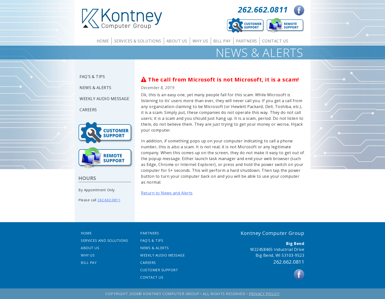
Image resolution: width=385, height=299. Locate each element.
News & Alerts (95, 87)
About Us (176, 41)
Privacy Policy (264, 293)
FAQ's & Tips (92, 76)
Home (103, 41)
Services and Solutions (104, 240)
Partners (246, 41)
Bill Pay (222, 41)
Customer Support (159, 270)
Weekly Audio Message (104, 98)
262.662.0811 (263, 9)
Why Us (200, 41)
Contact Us (275, 41)
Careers (88, 109)
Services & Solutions (137, 41)
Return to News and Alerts (167, 193)
